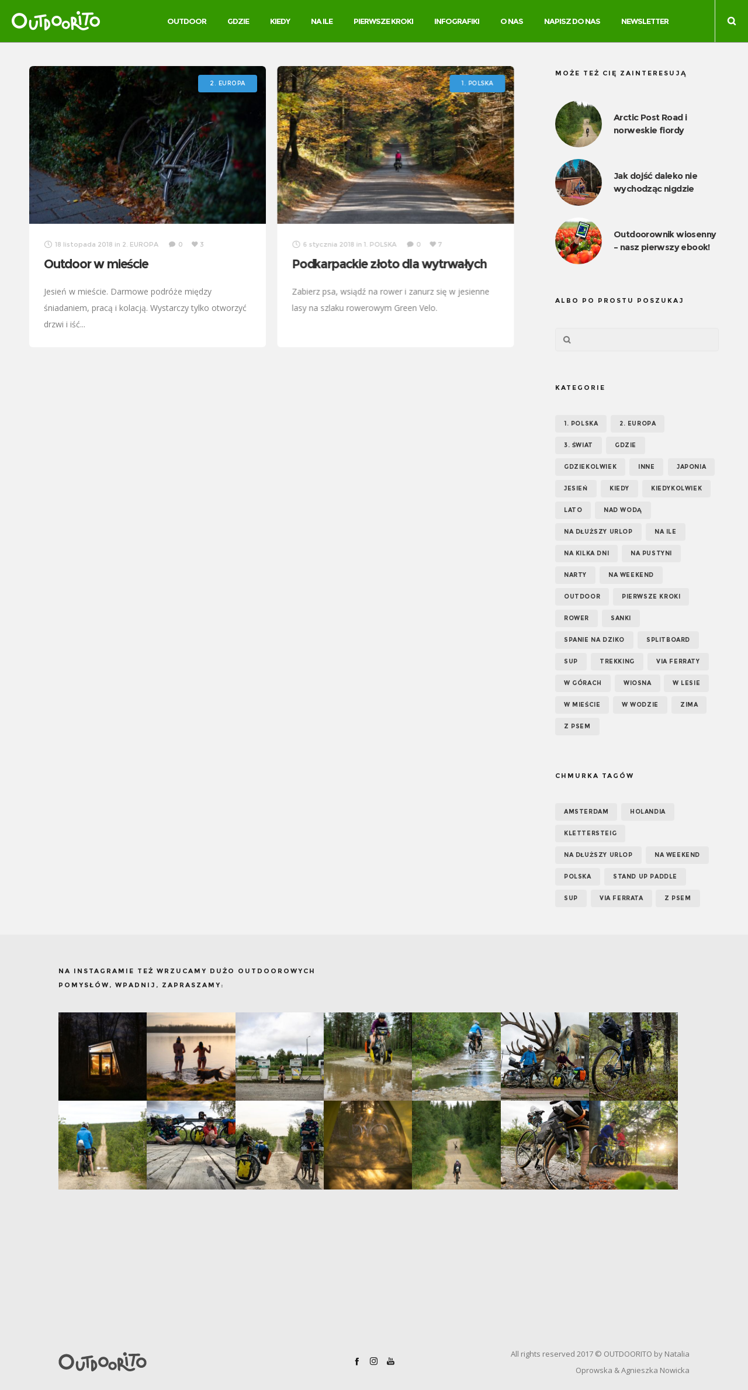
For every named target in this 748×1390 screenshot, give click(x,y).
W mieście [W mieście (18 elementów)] (582, 704)
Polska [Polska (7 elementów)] (577, 876)
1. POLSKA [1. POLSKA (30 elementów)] (581, 423)
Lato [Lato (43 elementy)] (573, 510)
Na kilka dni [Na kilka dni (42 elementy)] (586, 553)
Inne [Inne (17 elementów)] (646, 467)
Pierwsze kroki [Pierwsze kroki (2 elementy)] (651, 596)
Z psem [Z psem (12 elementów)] (577, 726)
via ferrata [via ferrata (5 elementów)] (621, 898)
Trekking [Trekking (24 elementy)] (617, 661)
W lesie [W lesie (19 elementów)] (686, 683)
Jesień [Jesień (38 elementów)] (576, 488)
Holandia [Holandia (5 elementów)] (648, 811)
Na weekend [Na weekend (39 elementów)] (631, 575)
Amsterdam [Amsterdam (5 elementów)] (586, 811)
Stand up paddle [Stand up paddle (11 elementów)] (645, 876)
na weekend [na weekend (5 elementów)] (677, 855)
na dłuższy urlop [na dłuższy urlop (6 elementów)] (598, 855)
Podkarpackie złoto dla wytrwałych (389, 264)
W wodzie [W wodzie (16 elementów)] (640, 704)
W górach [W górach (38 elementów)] (583, 683)
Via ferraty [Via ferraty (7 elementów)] (678, 661)
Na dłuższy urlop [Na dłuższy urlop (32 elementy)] (598, 531)
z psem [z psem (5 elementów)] (677, 898)
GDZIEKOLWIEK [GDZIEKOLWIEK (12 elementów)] (590, 467)
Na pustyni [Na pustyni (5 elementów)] (651, 553)
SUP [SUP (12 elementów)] (571, 898)
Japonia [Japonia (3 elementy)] (691, 467)
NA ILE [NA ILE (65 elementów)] (665, 531)
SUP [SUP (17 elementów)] (571, 661)
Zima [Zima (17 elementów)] (689, 704)
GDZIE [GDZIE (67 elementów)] (625, 445)
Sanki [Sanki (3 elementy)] (621, 618)
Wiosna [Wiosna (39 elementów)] (638, 683)
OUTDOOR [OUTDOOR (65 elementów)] (582, 596)
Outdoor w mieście (96, 264)
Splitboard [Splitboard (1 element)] (668, 640)
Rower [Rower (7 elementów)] (576, 618)
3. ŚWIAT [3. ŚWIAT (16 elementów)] (578, 445)
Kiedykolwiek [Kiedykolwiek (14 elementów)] (676, 488)
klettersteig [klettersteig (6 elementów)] (590, 833)
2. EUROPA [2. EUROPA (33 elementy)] (637, 423)
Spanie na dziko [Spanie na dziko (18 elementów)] (594, 640)
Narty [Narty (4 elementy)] (575, 575)
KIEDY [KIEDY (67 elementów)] (619, 488)
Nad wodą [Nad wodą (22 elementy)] (623, 510)
